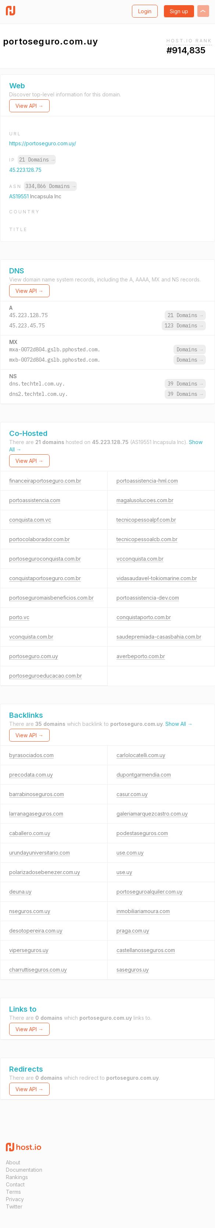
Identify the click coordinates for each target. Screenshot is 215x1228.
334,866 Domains (50, 186)
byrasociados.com (31, 755)
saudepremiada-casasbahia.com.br (159, 636)
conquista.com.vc (30, 520)
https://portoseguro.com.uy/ (42, 143)
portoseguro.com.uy (33, 656)
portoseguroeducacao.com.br (45, 675)
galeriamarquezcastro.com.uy (152, 813)
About (13, 1162)
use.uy (124, 872)
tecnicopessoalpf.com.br (146, 520)
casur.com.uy (132, 794)
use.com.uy (130, 852)
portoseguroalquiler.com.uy (150, 891)
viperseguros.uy (29, 950)
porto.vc (19, 617)
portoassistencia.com (34, 500)
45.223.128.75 (25, 170)
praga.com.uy (133, 930)
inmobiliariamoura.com (143, 911)
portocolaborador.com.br (39, 539)
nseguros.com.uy (29, 911)
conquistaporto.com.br (144, 617)
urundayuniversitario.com (39, 852)
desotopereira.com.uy (35, 930)
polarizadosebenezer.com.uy (44, 872)
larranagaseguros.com (36, 813)
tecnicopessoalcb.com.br (147, 539)
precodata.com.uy (31, 774)
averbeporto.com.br (141, 656)
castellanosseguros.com (146, 950)
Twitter (14, 1206)
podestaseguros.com (142, 833)
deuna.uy (20, 891)
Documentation (24, 1170)
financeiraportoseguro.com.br (45, 481)
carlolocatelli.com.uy (141, 755)
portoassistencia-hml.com (147, 481)
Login (144, 11)
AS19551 (19, 196)
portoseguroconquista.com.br (45, 559)
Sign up (179, 11)
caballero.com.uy (29, 833)
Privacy (15, 1199)
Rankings (17, 1177)
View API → (29, 106)
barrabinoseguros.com (36, 794)
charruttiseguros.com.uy (38, 969)
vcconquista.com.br (140, 559)
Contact (15, 1184)
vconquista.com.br (31, 636)
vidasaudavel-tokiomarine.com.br (157, 578)
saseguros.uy (133, 969)
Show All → (179, 724)
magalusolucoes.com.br (145, 500)
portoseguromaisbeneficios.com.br (51, 598)
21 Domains (36, 159)
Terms (13, 1192)
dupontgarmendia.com (144, 774)
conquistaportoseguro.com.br (45, 578)
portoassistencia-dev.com (148, 598)
